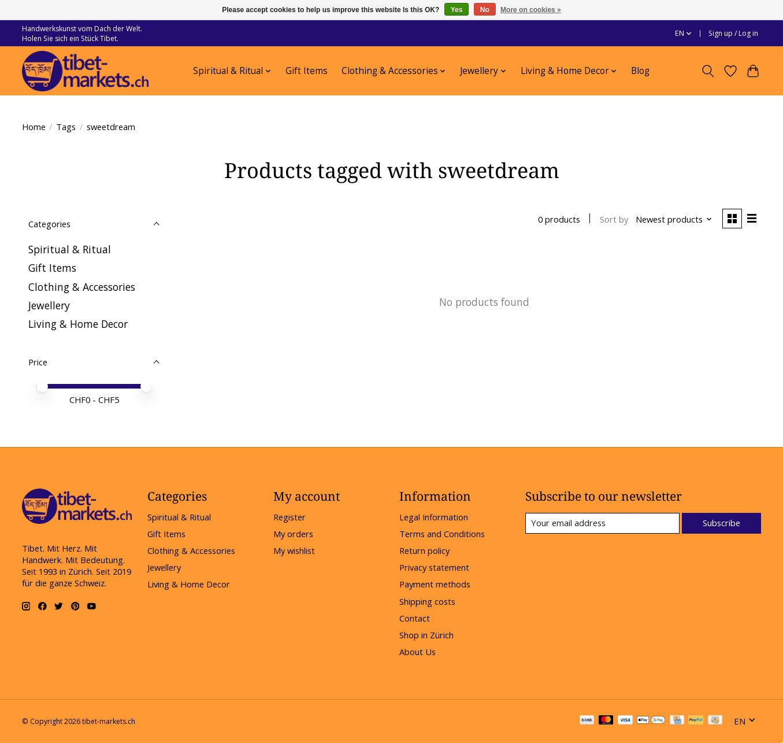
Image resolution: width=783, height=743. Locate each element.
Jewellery (49, 305)
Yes (457, 10)
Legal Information (433, 517)
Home (34, 126)
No (484, 10)
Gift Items (306, 71)
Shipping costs (427, 601)
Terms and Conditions (442, 533)
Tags (66, 126)
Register (289, 517)
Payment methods (434, 584)
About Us (417, 651)
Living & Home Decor (78, 324)
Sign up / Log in (733, 33)
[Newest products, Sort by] (673, 219)
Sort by (613, 219)
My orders (293, 533)
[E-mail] (601, 523)
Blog (640, 71)
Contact (414, 618)
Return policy (424, 550)
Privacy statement (434, 567)
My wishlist (294, 550)
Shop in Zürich (426, 635)
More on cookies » (530, 10)
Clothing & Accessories (81, 287)
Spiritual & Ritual (69, 249)
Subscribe (721, 522)
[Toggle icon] (708, 71)
